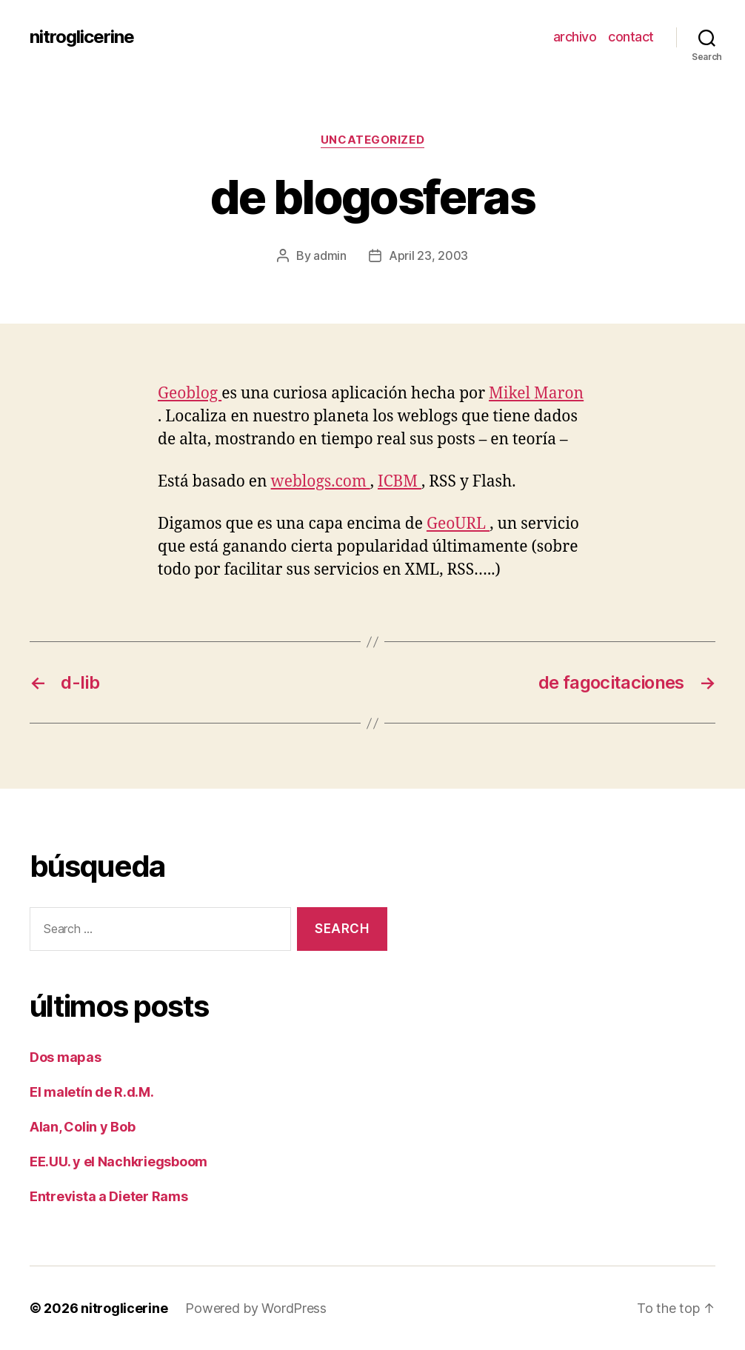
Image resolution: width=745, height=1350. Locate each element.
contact (631, 36)
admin (330, 255)
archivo (575, 36)
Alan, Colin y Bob (82, 1127)
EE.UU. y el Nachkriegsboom (118, 1161)
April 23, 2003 (428, 255)
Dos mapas (65, 1057)
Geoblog (189, 394)
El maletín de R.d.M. (92, 1092)
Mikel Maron (536, 394)
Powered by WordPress (256, 1308)
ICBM (399, 482)
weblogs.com (320, 482)
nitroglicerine (82, 37)
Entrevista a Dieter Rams (109, 1196)
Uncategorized (372, 140)
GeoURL (458, 524)
